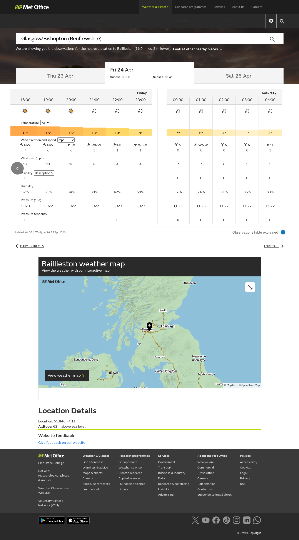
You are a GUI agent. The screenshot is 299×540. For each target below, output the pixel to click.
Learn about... (230, 20)
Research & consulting (173, 484)
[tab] (60, 76)
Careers (256, 7)
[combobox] (138, 38)
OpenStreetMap (250, 385)
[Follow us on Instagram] (237, 520)
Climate (156, 20)
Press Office (205, 473)
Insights (163, 489)
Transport (165, 467)
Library (123, 489)
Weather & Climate (96, 456)
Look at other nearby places (197, 49)
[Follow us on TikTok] (227, 520)
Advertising (166, 495)
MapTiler (232, 385)
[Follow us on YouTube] (206, 520)
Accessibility (248, 462)
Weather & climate (155, 7)
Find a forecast (47, 20)
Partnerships (206, 484)
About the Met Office (212, 456)
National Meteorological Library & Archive (53, 475)
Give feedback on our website (61, 442)
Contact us (205, 489)
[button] (282, 21)
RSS (243, 484)
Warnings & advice (87, 20)
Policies (245, 456)
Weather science (130, 467)
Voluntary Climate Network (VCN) (50, 503)
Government (166, 462)
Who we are (205, 462)
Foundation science (132, 484)
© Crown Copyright (249, 533)
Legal (244, 473)
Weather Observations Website (54, 490)
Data (161, 478)
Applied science (129, 478)
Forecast (274, 246)
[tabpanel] (224, 156)
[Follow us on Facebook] (217, 520)
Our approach (128, 462)
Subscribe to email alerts (214, 495)
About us (238, 7)
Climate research (130, 473)
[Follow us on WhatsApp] (257, 520)
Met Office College (51, 463)
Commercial (205, 467)
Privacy (245, 478)
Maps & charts (126, 20)
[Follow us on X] (196, 520)
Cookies (245, 467)
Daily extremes (29, 246)
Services (219, 7)
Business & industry (171, 473)
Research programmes (191, 7)
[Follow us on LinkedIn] (247, 520)
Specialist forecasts (190, 20)
